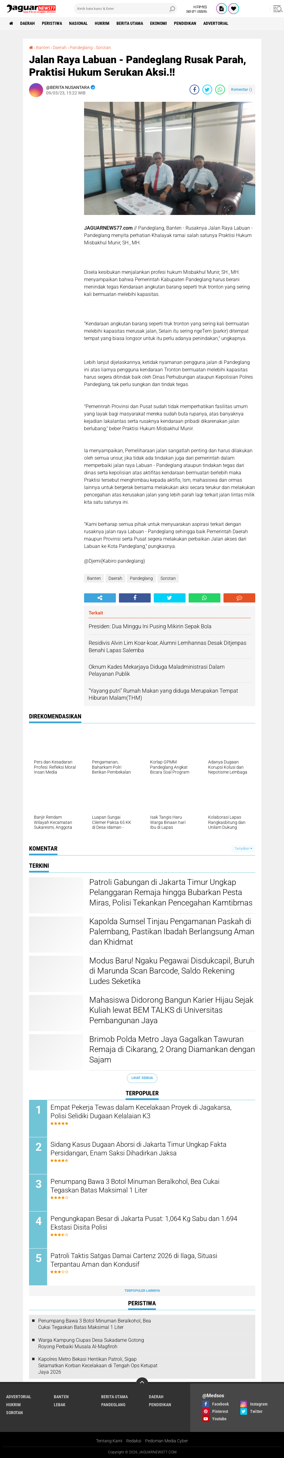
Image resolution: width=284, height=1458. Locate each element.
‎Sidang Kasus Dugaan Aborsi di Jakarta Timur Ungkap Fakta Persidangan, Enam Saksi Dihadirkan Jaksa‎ (138, 1149)
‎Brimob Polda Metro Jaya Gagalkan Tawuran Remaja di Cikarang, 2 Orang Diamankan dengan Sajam (172, 1050)
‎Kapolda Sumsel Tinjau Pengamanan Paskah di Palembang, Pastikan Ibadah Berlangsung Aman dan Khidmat (171, 932)
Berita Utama (129, 23)
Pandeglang (141, 578)
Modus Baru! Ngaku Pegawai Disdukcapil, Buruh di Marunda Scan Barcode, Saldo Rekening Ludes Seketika (171, 971)
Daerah (27, 23)
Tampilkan (243, 849)
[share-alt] (100, 598)
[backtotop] (142, 1383)
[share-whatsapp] (220, 89)
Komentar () (241, 89)
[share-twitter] (207, 89)
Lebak (59, 1404)
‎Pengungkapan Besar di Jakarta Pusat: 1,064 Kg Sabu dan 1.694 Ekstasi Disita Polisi (143, 1223)
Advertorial (215, 23)
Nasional (78, 23)
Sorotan (168, 578)
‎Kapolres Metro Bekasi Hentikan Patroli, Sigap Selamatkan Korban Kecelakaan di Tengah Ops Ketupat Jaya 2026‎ (97, 1365)
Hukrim (102, 23)
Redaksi (133, 1440)
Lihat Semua (142, 1078)
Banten (94, 578)
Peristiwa (52, 23)
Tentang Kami (109, 1440)
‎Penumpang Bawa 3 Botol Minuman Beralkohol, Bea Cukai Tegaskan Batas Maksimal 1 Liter (134, 1186)
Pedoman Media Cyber (166, 1440)
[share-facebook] (194, 89)
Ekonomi (158, 23)
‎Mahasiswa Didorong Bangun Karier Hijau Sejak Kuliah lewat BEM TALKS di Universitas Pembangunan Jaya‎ (171, 1010)
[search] (125, 8)
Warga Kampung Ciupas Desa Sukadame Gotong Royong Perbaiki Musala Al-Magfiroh (91, 1343)
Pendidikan (185, 23)
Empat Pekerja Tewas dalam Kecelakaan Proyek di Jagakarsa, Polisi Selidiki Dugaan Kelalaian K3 (140, 1112)
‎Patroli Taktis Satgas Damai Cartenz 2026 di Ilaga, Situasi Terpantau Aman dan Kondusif (133, 1260)
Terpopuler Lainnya (142, 1291)
